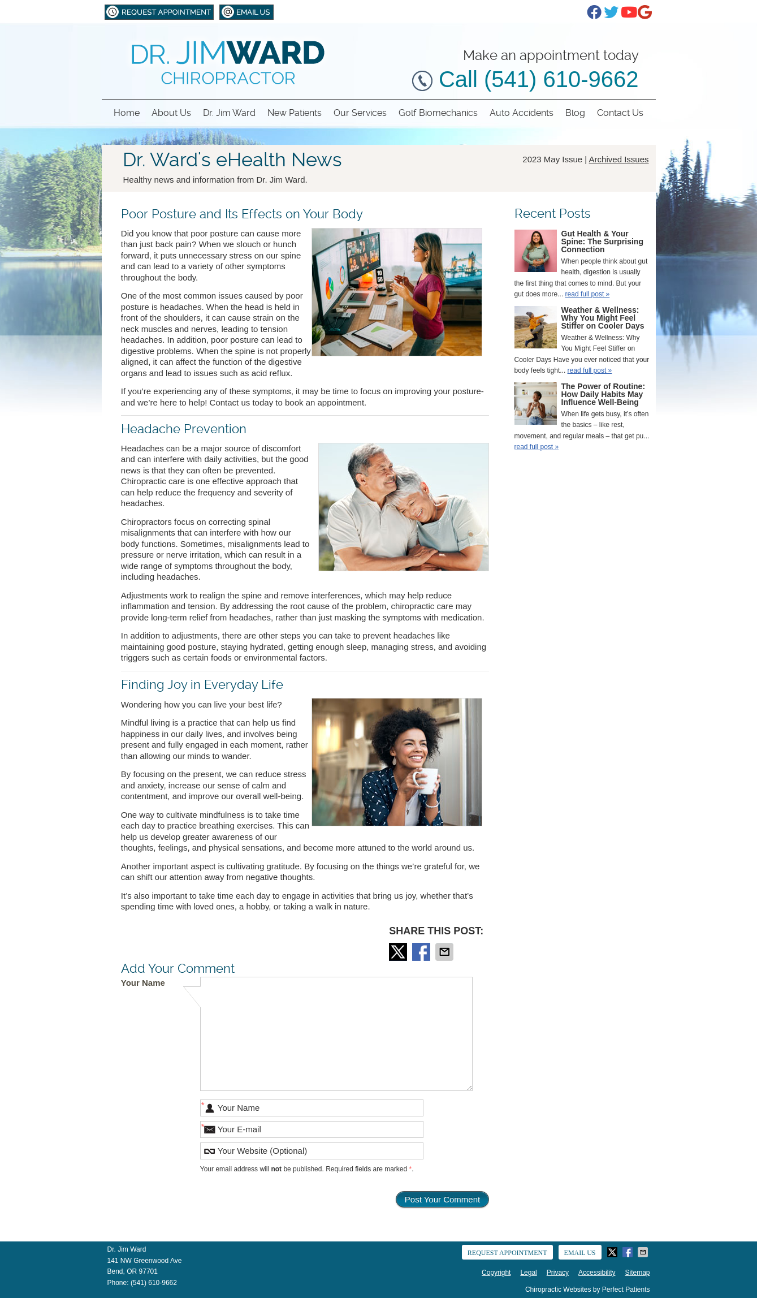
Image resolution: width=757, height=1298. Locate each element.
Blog (575, 112)
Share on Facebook (422, 952)
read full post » (587, 294)
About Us (171, 112)
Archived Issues (619, 159)
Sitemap (637, 1273)
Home (127, 112)
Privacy (558, 1273)
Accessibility (596, 1273)
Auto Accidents (521, 112)
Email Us (246, 12)
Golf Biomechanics (438, 112)
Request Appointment (159, 12)
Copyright (496, 1273)
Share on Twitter (399, 952)
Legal (528, 1273)
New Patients (294, 112)
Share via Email (445, 952)
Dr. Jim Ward (229, 112)
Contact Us (620, 112)
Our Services (360, 112)
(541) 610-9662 (154, 1283)
